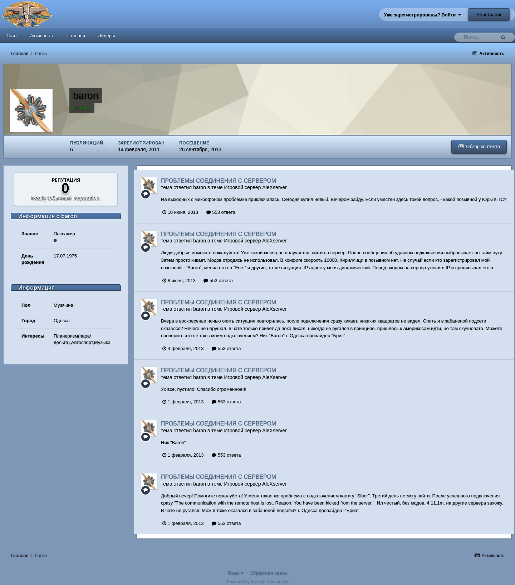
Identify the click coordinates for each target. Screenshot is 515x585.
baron (199, 187)
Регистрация (488, 14)
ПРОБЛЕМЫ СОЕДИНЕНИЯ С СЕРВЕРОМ (218, 181)
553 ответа (220, 212)
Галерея (76, 35)
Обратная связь (268, 573)
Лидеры (106, 35)
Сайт (11, 35)
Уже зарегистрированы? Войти (422, 15)
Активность (42, 35)
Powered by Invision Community (257, 581)
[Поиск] (476, 37)
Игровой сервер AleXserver (255, 187)
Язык (236, 573)
